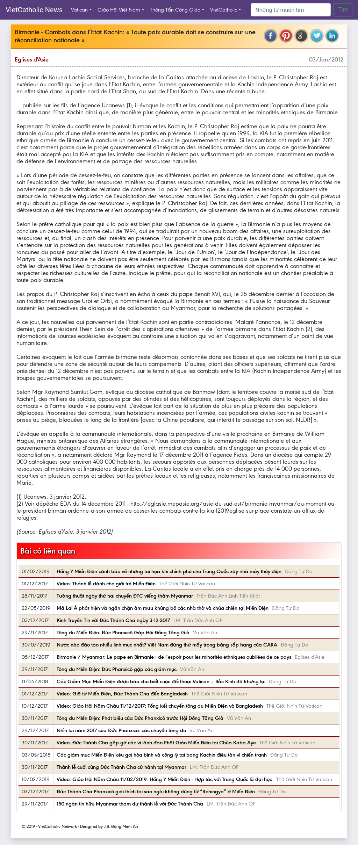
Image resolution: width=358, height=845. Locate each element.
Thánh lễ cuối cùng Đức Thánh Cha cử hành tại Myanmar (121, 767)
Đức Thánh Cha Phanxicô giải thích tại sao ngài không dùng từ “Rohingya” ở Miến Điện (156, 791)
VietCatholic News (34, 10)
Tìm (343, 9)
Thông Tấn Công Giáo (175, 10)
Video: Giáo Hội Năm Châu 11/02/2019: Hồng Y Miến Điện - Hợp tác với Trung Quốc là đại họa (165, 779)
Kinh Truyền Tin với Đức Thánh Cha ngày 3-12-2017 (113, 620)
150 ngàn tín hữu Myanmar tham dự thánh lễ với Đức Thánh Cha (130, 804)
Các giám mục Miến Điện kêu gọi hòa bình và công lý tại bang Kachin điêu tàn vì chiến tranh (162, 755)
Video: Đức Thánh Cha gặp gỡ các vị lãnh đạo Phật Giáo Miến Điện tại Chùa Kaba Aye (156, 742)
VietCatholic (223, 10)
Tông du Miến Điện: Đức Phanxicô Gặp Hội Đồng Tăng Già (123, 632)
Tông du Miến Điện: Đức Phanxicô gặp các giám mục (117, 669)
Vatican (79, 10)
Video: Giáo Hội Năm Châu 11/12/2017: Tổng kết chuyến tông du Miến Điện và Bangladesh (160, 706)
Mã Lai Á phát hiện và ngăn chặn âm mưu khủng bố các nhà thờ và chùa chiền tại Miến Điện (162, 608)
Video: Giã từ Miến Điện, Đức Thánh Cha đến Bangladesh (122, 694)
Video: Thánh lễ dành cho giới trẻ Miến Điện (106, 583)
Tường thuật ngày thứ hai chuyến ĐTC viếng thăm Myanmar (125, 596)
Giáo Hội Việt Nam (119, 10)
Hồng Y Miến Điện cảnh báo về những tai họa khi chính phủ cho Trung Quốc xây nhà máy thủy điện (169, 571)
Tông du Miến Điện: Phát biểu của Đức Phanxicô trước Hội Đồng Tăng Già (140, 718)
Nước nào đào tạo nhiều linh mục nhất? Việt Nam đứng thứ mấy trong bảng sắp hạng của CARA (167, 645)
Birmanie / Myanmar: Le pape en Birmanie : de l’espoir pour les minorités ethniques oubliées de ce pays (174, 657)
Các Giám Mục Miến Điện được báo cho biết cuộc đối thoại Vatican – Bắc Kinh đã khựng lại (161, 681)
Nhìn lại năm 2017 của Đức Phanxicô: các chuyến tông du (121, 730)
